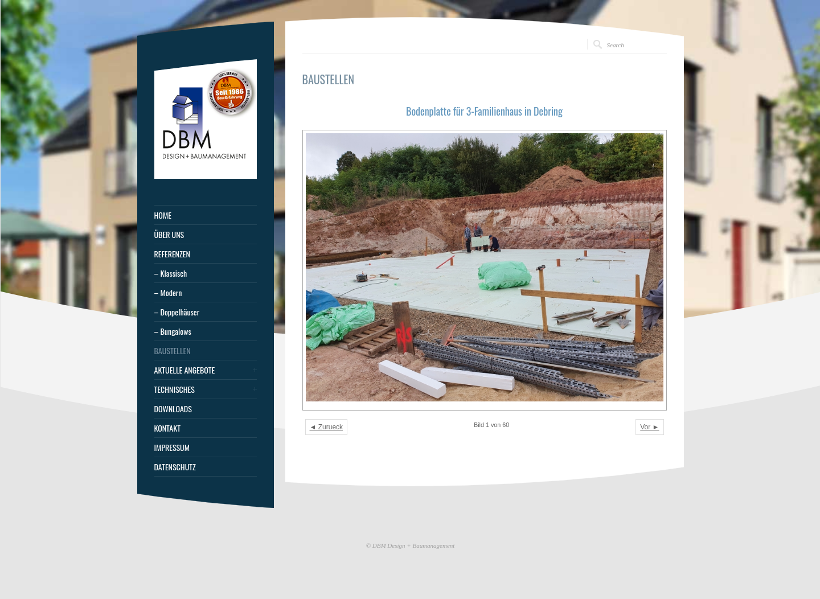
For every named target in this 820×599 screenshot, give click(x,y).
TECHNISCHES (174, 389)
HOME (162, 215)
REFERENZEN (172, 254)
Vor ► (649, 427)
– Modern (168, 293)
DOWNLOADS (173, 409)
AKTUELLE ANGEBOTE (184, 370)
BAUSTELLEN (172, 351)
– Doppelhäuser (177, 312)
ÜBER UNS (169, 235)
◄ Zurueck (326, 427)
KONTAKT (167, 428)
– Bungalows (172, 331)
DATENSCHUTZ (175, 467)
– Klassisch (170, 273)
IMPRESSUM (172, 448)
